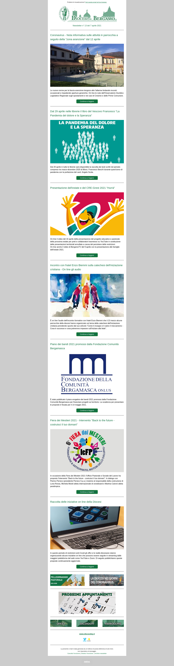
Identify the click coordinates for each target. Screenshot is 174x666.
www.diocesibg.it (87, 634)
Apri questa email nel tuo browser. (96, 2)
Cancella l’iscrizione (73, 653)
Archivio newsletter (101, 653)
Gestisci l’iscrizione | (88, 653)
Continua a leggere (87, 101)
